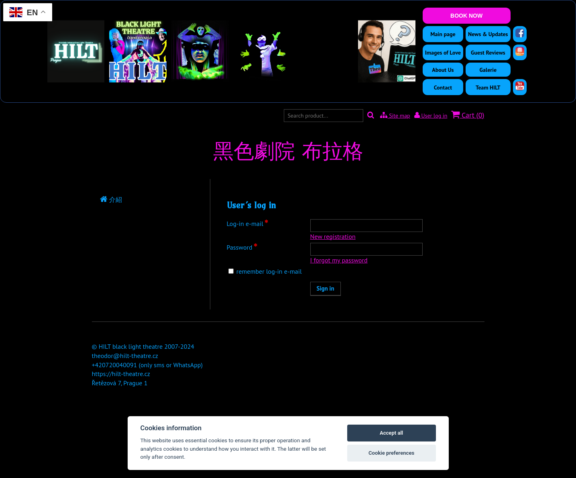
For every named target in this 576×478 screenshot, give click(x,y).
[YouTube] (519, 85)
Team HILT (488, 87)
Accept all (391, 433)
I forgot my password (339, 260)
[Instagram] (519, 51)
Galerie (488, 69)
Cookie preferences (391, 453)
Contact (443, 87)
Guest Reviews (488, 52)
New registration (333, 236)
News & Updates (488, 34)
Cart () (467, 115)
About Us (443, 69)
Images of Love (443, 52)
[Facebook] (519, 32)
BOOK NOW (466, 15)
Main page (442, 34)
